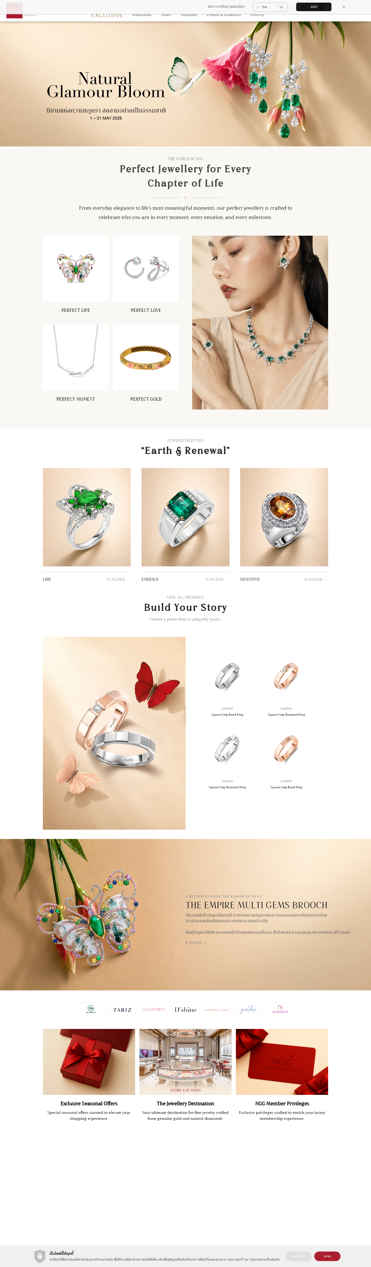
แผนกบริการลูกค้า (90, 1179)
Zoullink (157, 1188)
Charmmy (158, 1175)
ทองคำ (166, 29)
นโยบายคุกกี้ (235, 1259)
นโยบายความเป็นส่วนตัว (264, 1259)
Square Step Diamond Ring (286, 697)
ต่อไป (314, 7)
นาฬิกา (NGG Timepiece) (264, 1175)
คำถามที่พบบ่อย (319, 1194)
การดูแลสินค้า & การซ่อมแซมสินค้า (330, 1175)
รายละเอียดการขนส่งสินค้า (324, 1188)
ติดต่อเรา (314, 1169)
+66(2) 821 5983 (90, 1187)
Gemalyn (158, 1169)
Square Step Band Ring (227, 697)
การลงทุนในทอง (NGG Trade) (266, 1169)
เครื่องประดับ (142, 29)
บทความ (257, 29)
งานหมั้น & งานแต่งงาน (224, 29)
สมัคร (29, 1176)
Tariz (155, 1181)
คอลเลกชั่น (189, 29)
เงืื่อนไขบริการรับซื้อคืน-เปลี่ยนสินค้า (330, 1201)
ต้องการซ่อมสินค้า (320, 1181)
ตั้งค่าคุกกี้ (298, 1256)
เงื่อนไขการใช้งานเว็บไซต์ (201, 1175)
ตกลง (327, 1256)
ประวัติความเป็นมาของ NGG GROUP (210, 1169)
